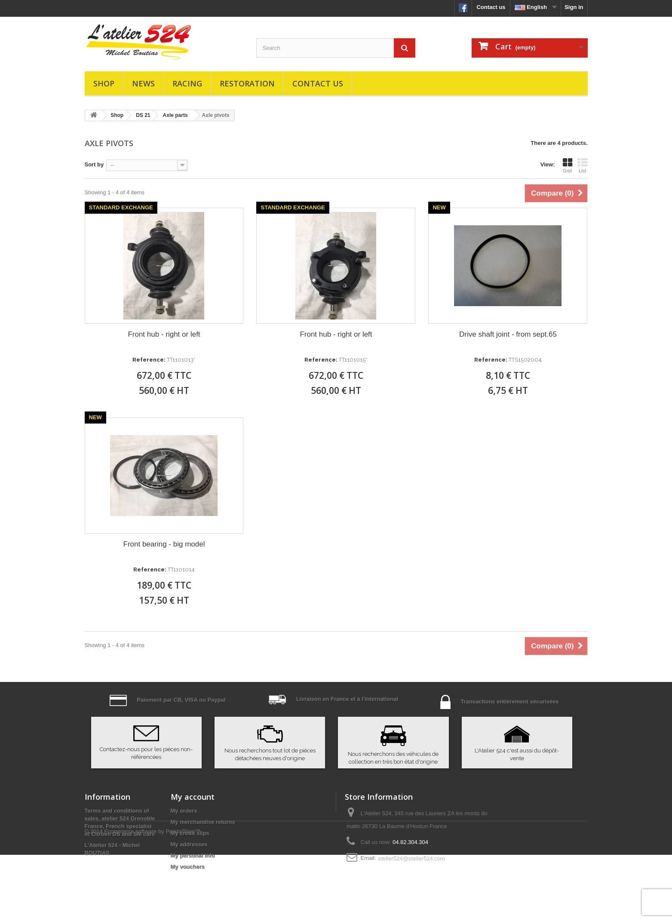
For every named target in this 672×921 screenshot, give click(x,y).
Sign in (574, 7)
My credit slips (190, 833)
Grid (567, 165)
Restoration (247, 83)
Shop (103, 83)
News (143, 83)
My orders (184, 810)
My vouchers (188, 866)
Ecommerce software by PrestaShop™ (152, 897)
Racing (187, 83)
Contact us (490, 7)
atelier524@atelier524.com (411, 858)
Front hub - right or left (164, 334)
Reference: (149, 359)
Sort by (94, 164)
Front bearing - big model (164, 544)
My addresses (189, 844)
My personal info (193, 855)
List (582, 165)
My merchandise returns (203, 822)
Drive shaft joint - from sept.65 (508, 334)
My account (193, 797)
